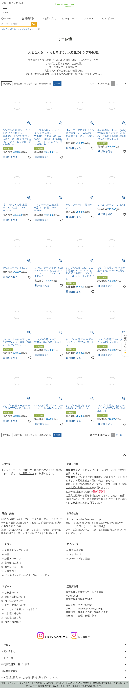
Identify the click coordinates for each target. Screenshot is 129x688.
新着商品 (28, 18)
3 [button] (121, 83)
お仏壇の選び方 (13, 613)
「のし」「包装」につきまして (21, 609)
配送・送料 (72, 464)
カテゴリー (8, 544)
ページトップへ (124, 455)
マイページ (69, 18)
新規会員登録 (76, 550)
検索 (33, 24)
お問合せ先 (72, 513)
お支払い (6, 464)
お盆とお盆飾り (13, 621)
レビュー (108, 18)
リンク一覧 (7, 658)
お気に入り (49, 18)
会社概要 (6, 644)
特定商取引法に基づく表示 (15, 664)
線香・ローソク (13, 558)
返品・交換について (15, 605)
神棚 (7, 554)
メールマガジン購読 (79, 558)
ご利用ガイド (27, 473)
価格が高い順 (31, 83)
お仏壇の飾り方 (13, 617)
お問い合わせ (8, 651)
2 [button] (117, 83)
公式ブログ (10, 571)
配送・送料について (15, 596)
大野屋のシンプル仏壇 (19, 29)
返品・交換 (8, 513)
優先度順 (18, 83)
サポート (6, 586)
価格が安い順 (45, 83)
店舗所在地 (72, 586)
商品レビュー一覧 (14, 567)
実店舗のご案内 (13, 562)
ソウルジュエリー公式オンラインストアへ (27, 575)
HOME (6, 18)
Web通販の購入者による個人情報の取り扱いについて (29, 677)
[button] (125, 83)
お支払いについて (14, 601)
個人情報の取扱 (9, 671)
